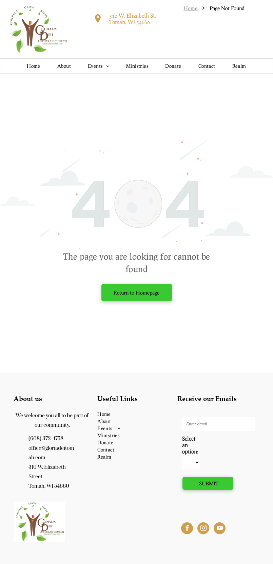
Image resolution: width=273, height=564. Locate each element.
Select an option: (190, 445)
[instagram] (203, 529)
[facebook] (187, 529)
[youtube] (220, 529)
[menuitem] (33, 65)
